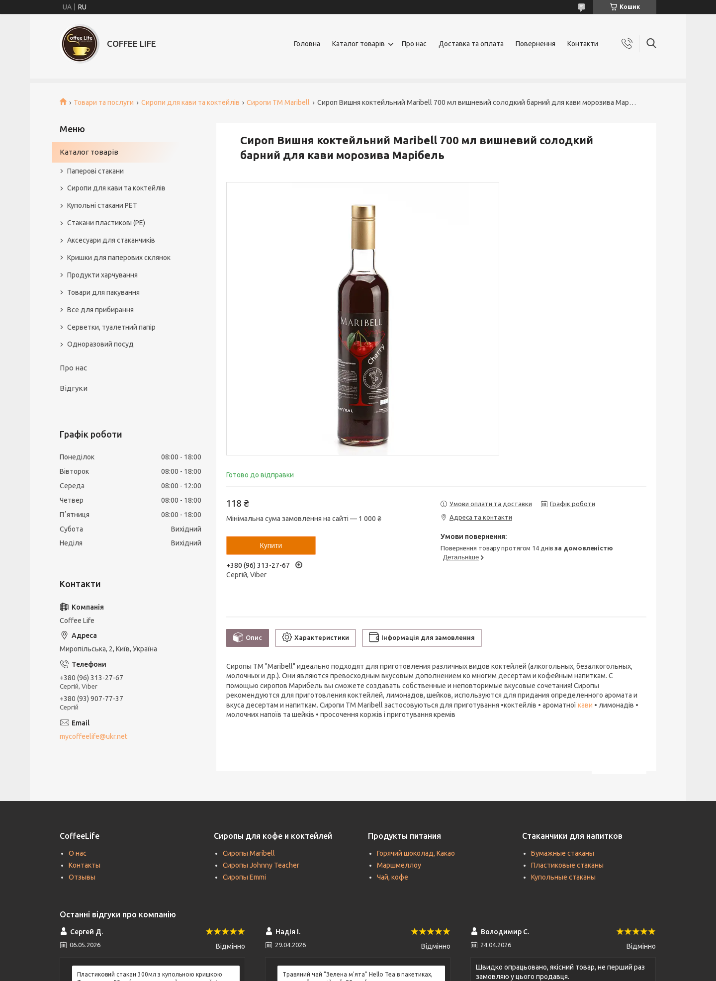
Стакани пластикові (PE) (106, 223)
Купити (271, 545)
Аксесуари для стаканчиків (111, 240)
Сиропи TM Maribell (278, 102)
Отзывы (82, 877)
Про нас (414, 44)
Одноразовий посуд (100, 344)
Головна (307, 44)
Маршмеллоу (399, 865)
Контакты (84, 865)
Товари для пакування (103, 292)
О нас (78, 853)
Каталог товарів (358, 44)
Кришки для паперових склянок (119, 258)
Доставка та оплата (471, 44)
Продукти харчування (102, 275)
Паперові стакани (95, 171)
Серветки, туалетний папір (111, 327)
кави (585, 705)
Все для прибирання (100, 310)
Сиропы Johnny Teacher (261, 865)
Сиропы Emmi (244, 877)
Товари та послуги (104, 102)
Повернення (535, 44)
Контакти (582, 44)
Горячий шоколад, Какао (416, 853)
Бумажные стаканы (562, 853)
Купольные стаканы (563, 877)
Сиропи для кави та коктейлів (190, 102)
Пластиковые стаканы (567, 865)
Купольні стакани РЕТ (102, 205)
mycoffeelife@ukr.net (93, 736)
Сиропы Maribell (249, 853)
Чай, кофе (392, 877)
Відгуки (74, 388)
